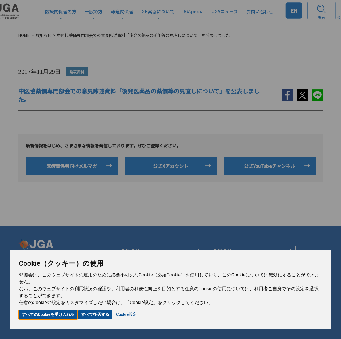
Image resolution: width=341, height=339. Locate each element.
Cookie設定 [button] (126, 314)
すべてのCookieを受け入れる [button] (48, 314)
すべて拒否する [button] (95, 314)
